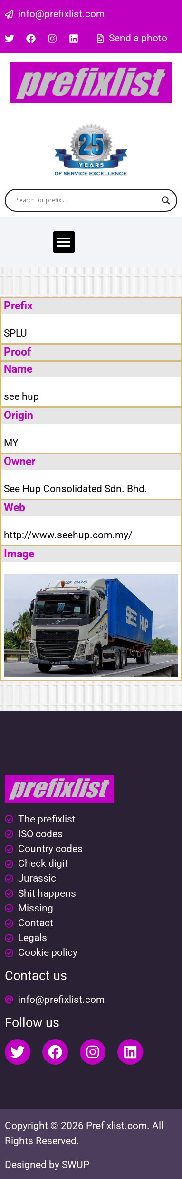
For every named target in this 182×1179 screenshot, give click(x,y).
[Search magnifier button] (165, 200)
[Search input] (87, 200)
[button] (64, 242)
